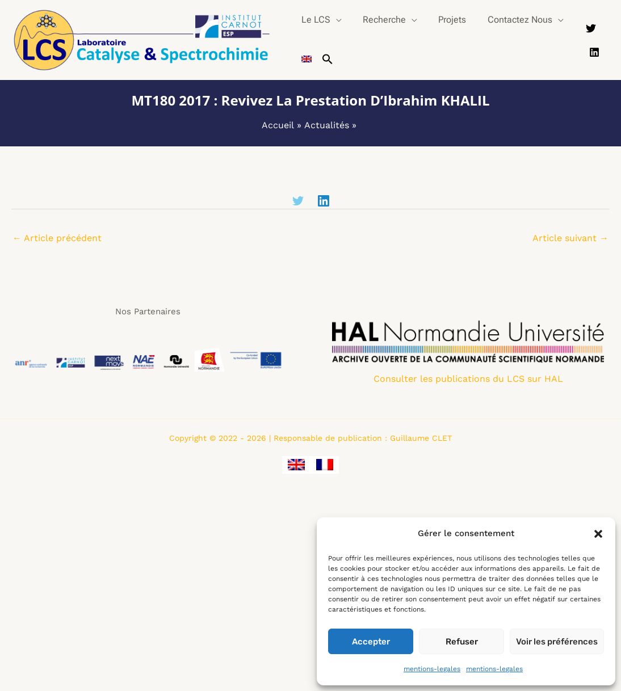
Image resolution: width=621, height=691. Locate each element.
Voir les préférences (557, 642)
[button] (598, 534)
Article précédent (57, 238)
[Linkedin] (593, 49)
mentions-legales (432, 669)
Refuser (462, 642)
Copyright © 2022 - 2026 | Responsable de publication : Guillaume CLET (310, 438)
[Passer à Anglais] (305, 59)
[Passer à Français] (324, 465)
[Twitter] (590, 32)
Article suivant (570, 238)
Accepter (371, 642)
